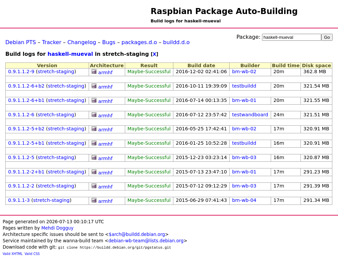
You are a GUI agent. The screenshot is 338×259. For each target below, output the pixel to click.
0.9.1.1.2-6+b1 (26, 100)
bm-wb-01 (244, 100)
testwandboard (250, 114)
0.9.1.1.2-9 (21, 71)
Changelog (81, 42)
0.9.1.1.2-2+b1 (26, 171)
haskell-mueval (70, 54)
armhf (105, 72)
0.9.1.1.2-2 (21, 185)
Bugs (108, 42)
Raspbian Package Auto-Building (224, 11)
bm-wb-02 (244, 71)
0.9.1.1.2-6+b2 (26, 86)
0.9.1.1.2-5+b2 (26, 128)
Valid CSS (32, 254)
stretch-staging (56, 71)
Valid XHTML (12, 254)
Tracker (52, 42)
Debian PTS (20, 42)
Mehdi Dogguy (57, 228)
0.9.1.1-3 (19, 200)
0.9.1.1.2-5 (21, 157)
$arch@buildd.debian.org (137, 234)
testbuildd (244, 86)
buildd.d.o (176, 42)
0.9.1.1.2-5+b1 (26, 143)
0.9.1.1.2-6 (21, 114)
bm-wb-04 (244, 200)
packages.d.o (139, 42)
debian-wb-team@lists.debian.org (146, 240)
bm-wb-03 (244, 157)
